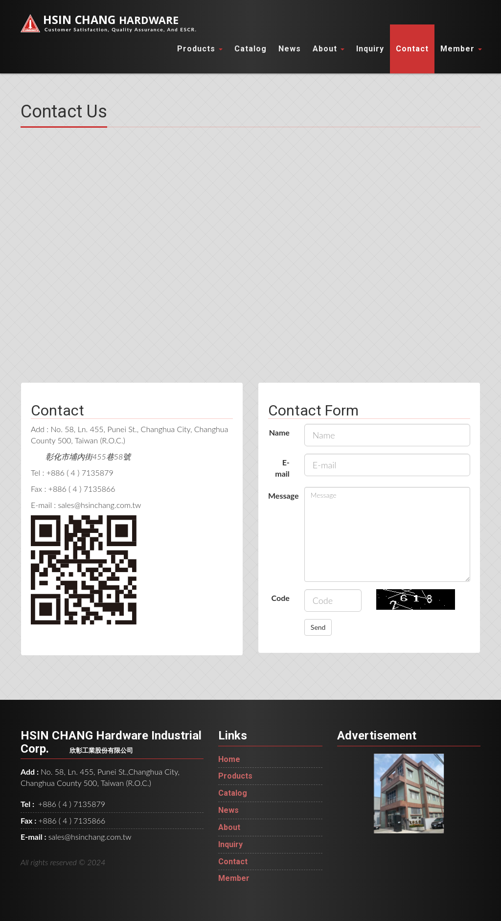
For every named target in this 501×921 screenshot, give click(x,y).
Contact (412, 48)
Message (282, 495)
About (328, 48)
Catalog (250, 48)
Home (229, 759)
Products (200, 48)
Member (461, 48)
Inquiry (370, 48)
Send (318, 627)
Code (281, 597)
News (289, 48)
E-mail (282, 468)
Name (279, 432)
